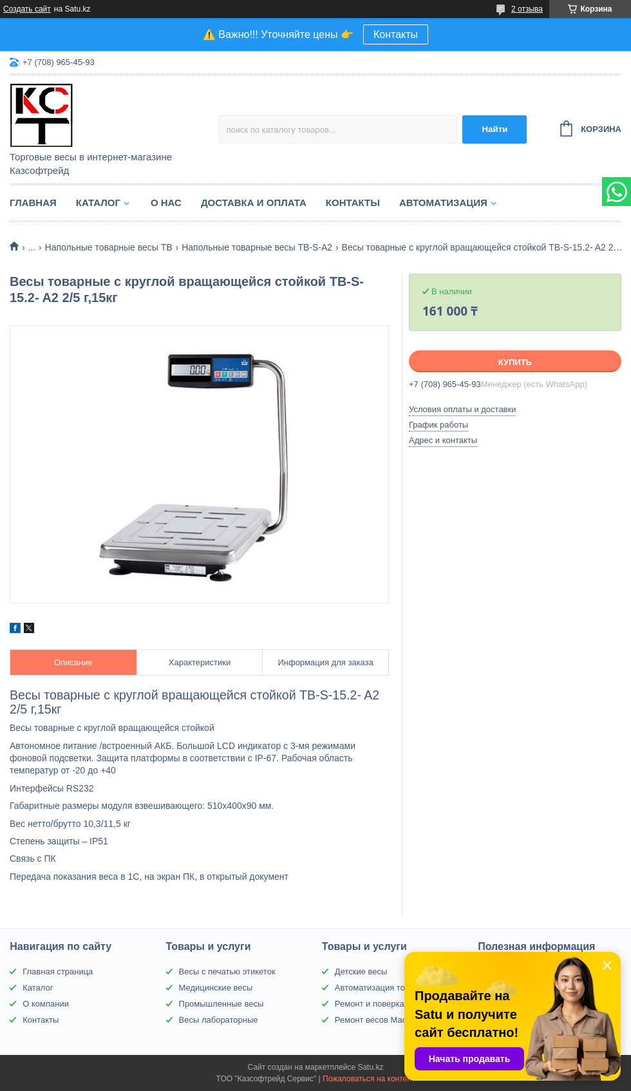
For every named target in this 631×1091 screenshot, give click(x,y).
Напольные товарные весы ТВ (109, 247)
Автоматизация (443, 202)
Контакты (395, 34)
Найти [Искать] (494, 129)
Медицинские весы (216, 987)
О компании (46, 1004)
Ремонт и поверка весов (382, 1004)
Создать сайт (27, 9)
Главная (33, 202)
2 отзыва (527, 9)
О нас (166, 202)
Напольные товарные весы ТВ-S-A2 (257, 247)
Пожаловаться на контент (369, 1078)
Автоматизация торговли (383, 987)
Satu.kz (370, 1067)
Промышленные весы (221, 1004)
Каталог (98, 202)
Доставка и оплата (253, 202)
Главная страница (58, 971)
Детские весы (361, 971)
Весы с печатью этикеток (227, 971)
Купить (515, 362)
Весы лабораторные (218, 1020)
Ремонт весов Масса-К (379, 1020)
